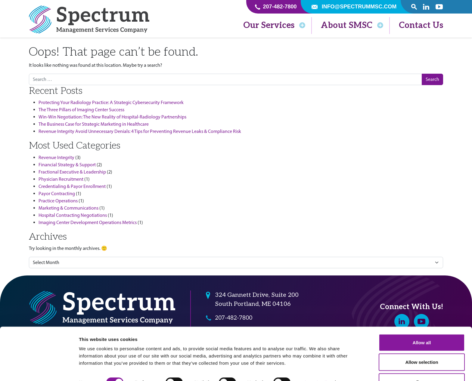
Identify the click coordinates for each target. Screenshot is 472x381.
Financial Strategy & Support (67, 164)
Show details (316, 365)
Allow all (422, 325)
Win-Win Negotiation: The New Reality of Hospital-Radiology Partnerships (112, 117)
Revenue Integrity (56, 157)
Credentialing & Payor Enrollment (72, 186)
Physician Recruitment (61, 179)
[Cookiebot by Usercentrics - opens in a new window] (39, 369)
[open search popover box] (414, 7)
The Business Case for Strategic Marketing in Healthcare (94, 124)
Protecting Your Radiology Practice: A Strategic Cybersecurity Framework (111, 102)
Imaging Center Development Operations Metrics (88, 222)
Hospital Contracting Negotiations (73, 215)
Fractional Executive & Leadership (72, 172)
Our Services (274, 25)
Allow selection (421, 345)
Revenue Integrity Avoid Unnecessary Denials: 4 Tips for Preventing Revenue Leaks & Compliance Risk (140, 131)
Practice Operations (58, 201)
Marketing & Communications (68, 208)
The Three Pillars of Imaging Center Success (81, 109)
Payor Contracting (57, 193)
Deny (421, 364)
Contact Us (421, 25)
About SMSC (352, 25)
